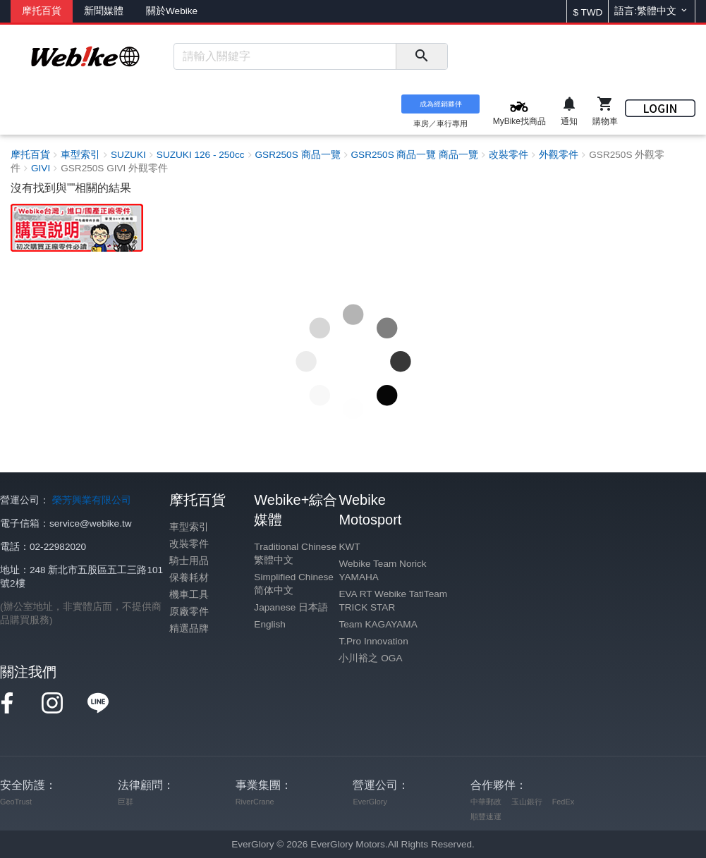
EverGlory (370, 801)
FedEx (563, 801)
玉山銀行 (526, 801)
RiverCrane (255, 801)
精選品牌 (189, 628)
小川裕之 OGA (370, 658)
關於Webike (171, 11)
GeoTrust (16, 801)
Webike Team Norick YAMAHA (382, 570)
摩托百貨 (41, 11)
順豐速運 (485, 816)
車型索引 (189, 527)
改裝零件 (189, 544)
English (270, 624)
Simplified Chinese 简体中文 (294, 584)
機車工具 (189, 594)
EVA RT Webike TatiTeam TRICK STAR (393, 601)
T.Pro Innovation (373, 641)
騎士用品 (189, 561)
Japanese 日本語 (291, 607)
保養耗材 (189, 577)
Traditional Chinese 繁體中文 (295, 553)
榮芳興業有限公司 (91, 500)
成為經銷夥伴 (441, 104)
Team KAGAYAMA (378, 624)
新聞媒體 (103, 11)
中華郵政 (485, 801)
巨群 (125, 801)
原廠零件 (189, 611)
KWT (349, 546)
